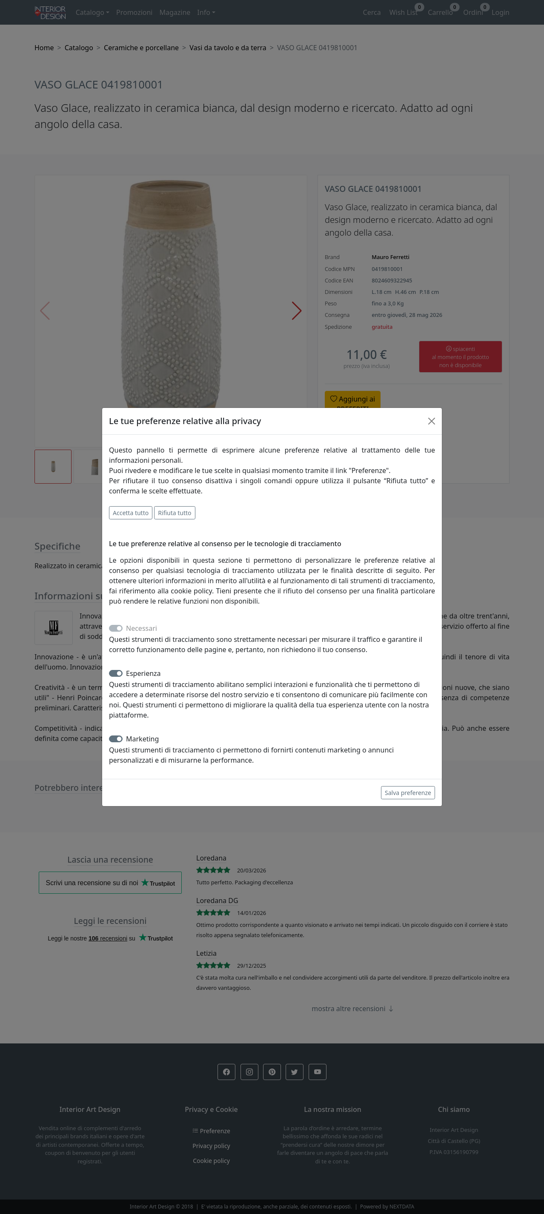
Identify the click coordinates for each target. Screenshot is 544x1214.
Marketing (142, 739)
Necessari (141, 628)
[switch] (116, 673)
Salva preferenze (408, 793)
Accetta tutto (131, 513)
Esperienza (143, 673)
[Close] (431, 421)
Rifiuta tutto (174, 513)
